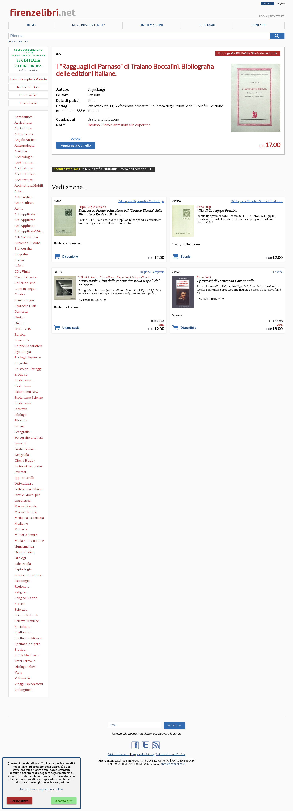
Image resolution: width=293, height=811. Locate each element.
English (281, 3)
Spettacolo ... (24, 632)
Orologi (20, 558)
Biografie (21, 254)
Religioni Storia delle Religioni (26, 598)
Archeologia (23, 157)
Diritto (20, 323)
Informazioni (152, 25)
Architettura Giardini (24, 180)
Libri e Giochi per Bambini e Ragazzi (28, 495)
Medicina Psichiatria (29, 518)
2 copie (76, 139)
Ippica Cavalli (24, 478)
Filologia (21, 415)
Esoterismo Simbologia (23, 404)
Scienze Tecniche (27, 621)
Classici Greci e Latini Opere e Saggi (29, 278)
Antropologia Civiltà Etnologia (27, 146)
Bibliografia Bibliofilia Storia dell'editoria (26, 249)
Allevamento (24, 134)
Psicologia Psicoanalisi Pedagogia (23, 581)
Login (263, 16)
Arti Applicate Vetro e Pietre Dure (29, 232)
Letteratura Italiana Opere (28, 489)
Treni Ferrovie (25, 661)
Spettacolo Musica (28, 638)
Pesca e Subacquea (28, 575)
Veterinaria (23, 678)
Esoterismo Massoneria (23, 386)
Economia (22, 340)
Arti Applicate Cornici (25, 220)
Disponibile (70, 256)
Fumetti (20, 443)
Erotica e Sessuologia (23, 375)
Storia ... (20, 649)
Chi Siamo (207, 25)
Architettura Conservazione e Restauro (26, 169)
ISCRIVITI (174, 725)
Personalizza (19, 801)
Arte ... (19, 191)
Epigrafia (21, 363)
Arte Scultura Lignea (24, 203)
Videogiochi (23, 690)
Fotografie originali (29, 437)
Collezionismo (25, 283)
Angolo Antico (25, 140)
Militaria (21, 529)
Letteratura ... (24, 483)
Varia (18, 672)
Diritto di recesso (119, 754)
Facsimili (21, 409)
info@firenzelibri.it (173, 764)
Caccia (19, 260)
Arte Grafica (23, 197)
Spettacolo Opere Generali (27, 644)
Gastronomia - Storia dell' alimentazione (25, 449)
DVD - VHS (23, 329)
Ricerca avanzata (18, 41)
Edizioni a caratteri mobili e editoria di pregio (29, 346)
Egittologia (23, 352)
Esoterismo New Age (26, 392)
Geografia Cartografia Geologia (23, 455)
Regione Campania (152, 272)
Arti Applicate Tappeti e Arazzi (26, 226)
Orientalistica (24, 552)
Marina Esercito (26, 506)
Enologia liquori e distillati (28, 358)
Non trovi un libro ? (88, 25)
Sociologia (22, 626)
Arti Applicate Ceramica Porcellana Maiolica (29, 215)
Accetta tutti (63, 801)
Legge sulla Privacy (142, 754)
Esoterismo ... (24, 380)
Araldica (21, 151)
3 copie (185, 256)
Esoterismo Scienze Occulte (29, 398)
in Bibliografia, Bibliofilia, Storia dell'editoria (103, 169)
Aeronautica (23, 117)
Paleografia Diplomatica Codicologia (24, 564)
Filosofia (21, 420)
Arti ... (19, 208)
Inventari (21, 472)
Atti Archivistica (26, 237)
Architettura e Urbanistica (25, 174)
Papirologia (23, 569)
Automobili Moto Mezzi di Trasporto (28, 243)
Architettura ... (25, 163)
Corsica (20, 294)
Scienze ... (21, 609)
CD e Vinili (22, 271)
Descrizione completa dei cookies (41, 789)
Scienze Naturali (26, 615)
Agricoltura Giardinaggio (24, 129)
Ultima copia (70, 327)
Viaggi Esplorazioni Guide (29, 684)
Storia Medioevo (27, 655)
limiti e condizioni (28, 70)
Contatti (258, 25)
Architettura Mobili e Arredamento (29, 186)
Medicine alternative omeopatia (22, 524)
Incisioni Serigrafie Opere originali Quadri (28, 467)
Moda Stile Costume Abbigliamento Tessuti (29, 541)
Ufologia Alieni (25, 667)
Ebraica (20, 334)
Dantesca (21, 311)
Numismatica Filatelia (24, 547)
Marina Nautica (26, 512)
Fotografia (22, 432)
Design (19, 317)
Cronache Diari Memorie (25, 306)
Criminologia (24, 300)
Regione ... (22, 586)
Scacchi (20, 604)
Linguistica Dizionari (22, 501)
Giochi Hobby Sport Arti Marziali (28, 461)
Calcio (19, 266)
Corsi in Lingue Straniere (25, 289)
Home (31, 25)
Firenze (20, 426)
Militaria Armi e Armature (26, 535)
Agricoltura (23, 122)
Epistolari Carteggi (28, 369)
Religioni (21, 592)
